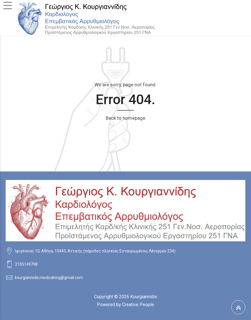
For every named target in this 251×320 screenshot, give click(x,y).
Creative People (138, 304)
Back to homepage (125, 118)
